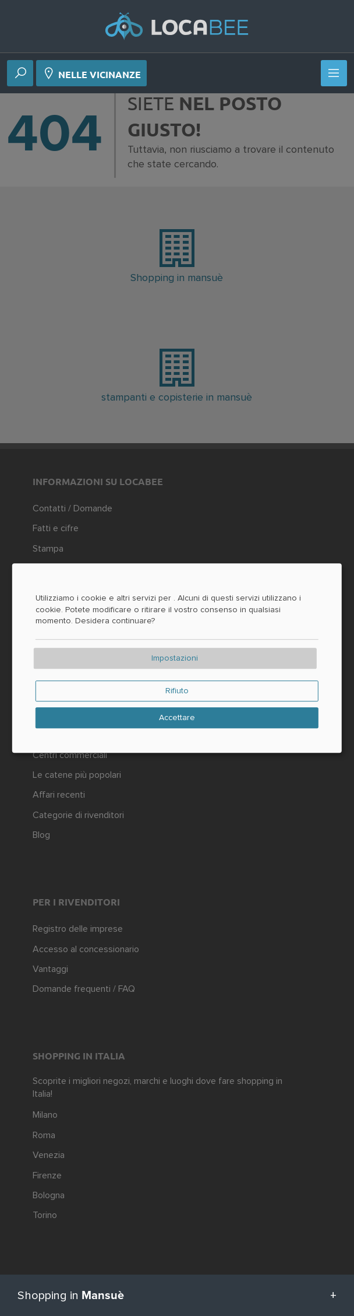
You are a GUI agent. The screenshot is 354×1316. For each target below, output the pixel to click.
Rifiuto (177, 691)
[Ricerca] (20, 74)
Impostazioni (174, 658)
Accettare (177, 718)
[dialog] (177, 658)
